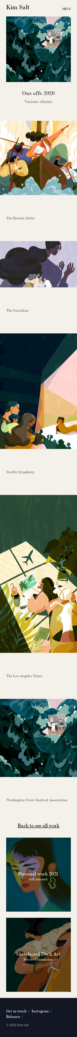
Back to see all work (39, 825)
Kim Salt (18, 7)
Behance (13, 1016)
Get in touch (16, 1010)
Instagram (40, 1010)
